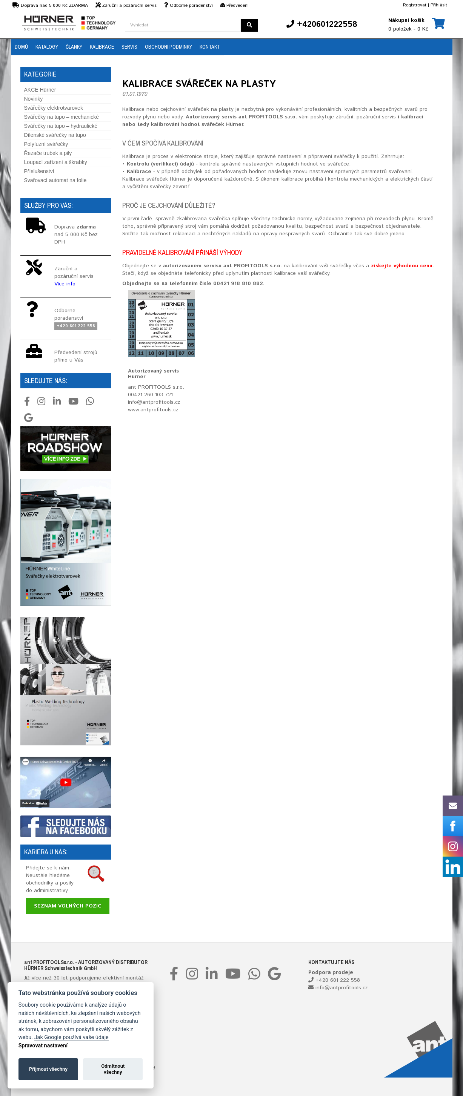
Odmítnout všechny (113, 1069)
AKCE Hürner (40, 90)
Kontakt (210, 46)
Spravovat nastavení (43, 1045)
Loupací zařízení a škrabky (55, 162)
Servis (129, 46)
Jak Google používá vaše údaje (71, 1037)
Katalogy (46, 46)
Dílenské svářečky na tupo (55, 135)
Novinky (33, 99)
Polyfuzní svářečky (46, 144)
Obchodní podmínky (168, 46)
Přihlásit (439, 5)
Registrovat (414, 5)
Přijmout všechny (48, 1069)
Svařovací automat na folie (55, 180)
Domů (21, 46)
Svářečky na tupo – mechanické (61, 117)
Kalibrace (102, 46)
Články (74, 46)
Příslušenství (39, 171)
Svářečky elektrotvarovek (53, 108)
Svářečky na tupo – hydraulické (61, 126)
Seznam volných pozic (68, 906)
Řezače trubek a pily (48, 153)
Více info (64, 284)
